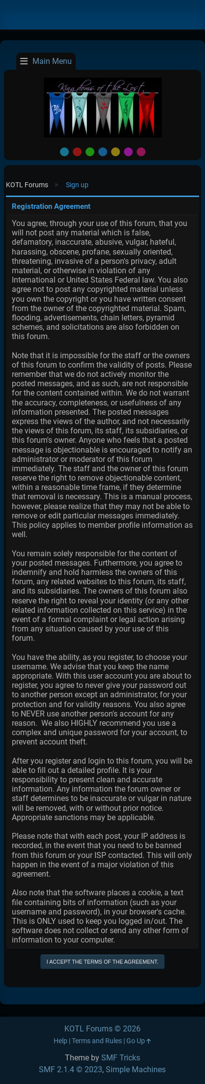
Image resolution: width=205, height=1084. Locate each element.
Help (60, 1041)
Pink (141, 151)
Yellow (115, 151)
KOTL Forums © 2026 (102, 1028)
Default (64, 151)
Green (90, 151)
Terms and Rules (97, 1041)
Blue (102, 151)
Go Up (138, 1041)
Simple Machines (136, 1069)
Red (77, 151)
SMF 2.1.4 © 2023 (70, 1069)
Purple (128, 151)
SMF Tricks (120, 1057)
